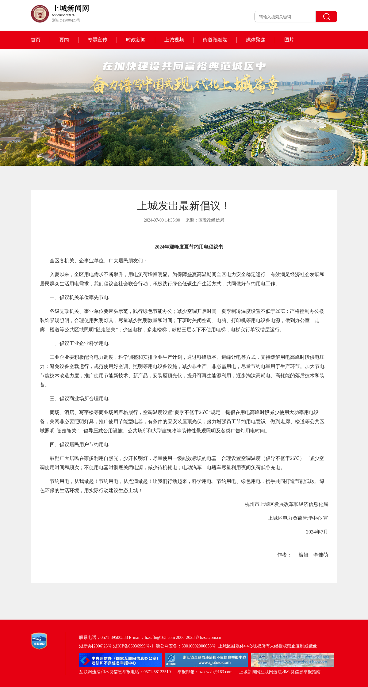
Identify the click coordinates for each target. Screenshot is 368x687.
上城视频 (174, 39)
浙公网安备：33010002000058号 (186, 646)
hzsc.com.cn (210, 637)
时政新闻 (136, 39)
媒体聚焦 (256, 39)
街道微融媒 (215, 39)
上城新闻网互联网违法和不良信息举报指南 (279, 672)
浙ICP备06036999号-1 (133, 646)
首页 (35, 39)
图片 (289, 39)
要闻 (64, 39)
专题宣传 (97, 39)
